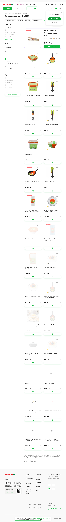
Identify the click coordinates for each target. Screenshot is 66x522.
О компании (38, 474)
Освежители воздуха (37, 20)
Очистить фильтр (12, 94)
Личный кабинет (30, 478)
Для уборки (20, 20)
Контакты (38, 490)
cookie (32, 518)
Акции (27, 481)
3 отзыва (58, 38)
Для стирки (27, 20)
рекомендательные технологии (41, 518)
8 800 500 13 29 (53, 477)
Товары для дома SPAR (10, 20)
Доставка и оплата (12, 1)
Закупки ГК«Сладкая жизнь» (28, 493)
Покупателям (29, 489)
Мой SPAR (28, 483)
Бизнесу (28, 486)
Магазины (5, 1)
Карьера (20, 1)
